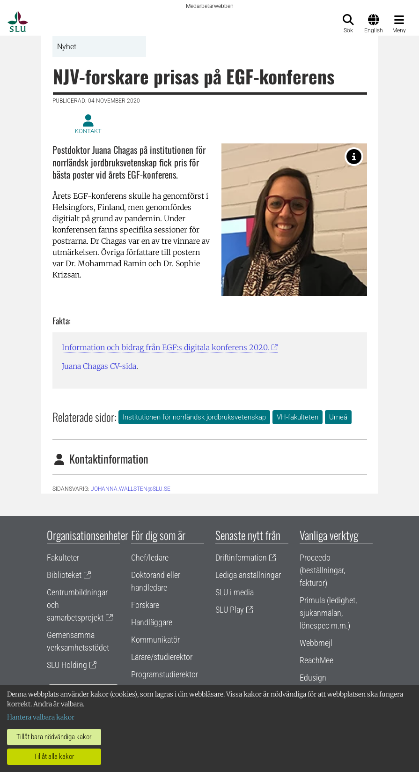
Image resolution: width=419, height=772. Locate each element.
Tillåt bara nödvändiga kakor (54, 737)
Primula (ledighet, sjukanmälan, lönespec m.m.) (328, 612)
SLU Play (229, 610)
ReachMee (316, 660)
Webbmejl (316, 643)
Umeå (338, 417)
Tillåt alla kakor (54, 756)
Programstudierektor (164, 674)
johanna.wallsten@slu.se (130, 489)
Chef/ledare (150, 557)
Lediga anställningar (248, 575)
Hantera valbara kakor (40, 717)
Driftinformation (241, 557)
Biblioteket (64, 575)
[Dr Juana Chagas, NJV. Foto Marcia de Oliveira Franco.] (354, 156)
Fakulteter (63, 557)
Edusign (313, 677)
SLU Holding (67, 665)
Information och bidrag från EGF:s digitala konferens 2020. (165, 347)
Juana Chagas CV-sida (99, 366)
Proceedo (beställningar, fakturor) (322, 570)
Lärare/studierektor (161, 657)
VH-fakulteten (297, 417)
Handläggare (151, 622)
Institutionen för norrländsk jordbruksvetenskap (194, 417)
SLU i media (234, 592)
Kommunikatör (155, 640)
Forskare (145, 605)
